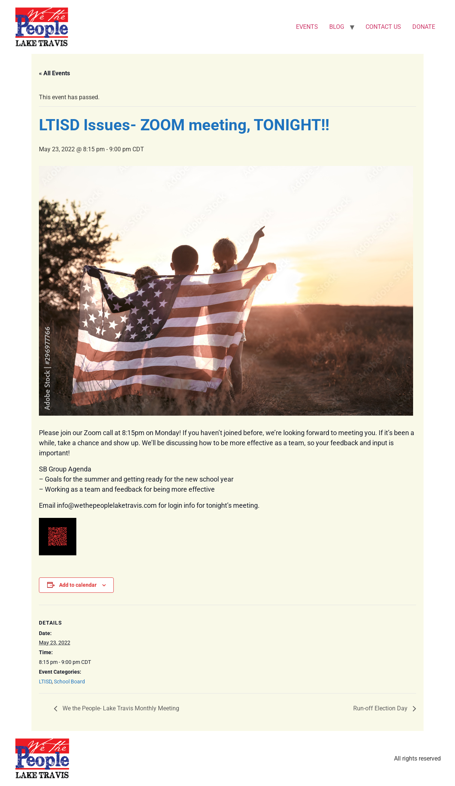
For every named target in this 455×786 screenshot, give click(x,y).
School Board (69, 682)
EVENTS (307, 26)
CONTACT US (383, 26)
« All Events (54, 73)
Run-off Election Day (381, 708)
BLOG (336, 26)
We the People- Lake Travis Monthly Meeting (120, 708)
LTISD (45, 682)
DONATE (423, 26)
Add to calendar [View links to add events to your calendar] (78, 585)
